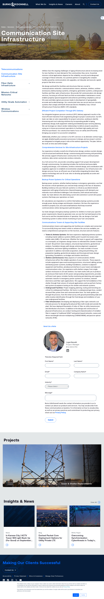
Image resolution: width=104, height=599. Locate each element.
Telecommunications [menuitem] (12, 69)
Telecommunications (23, 27)
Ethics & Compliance (36, 576)
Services (11, 27)
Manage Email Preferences (54, 576)
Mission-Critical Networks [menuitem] (9, 93)
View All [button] (95, 502)
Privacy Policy (66, 587)
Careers (69, 4)
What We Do (41, 4)
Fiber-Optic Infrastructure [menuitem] (8, 84)
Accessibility (7, 576)
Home (3, 27)
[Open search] (84, 4)
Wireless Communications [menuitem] (10, 110)
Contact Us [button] (10, 570)
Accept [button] (76, 595)
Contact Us (94, 4)
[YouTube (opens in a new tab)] (21, 580)
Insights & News (56, 4)
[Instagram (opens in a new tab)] (12, 580)
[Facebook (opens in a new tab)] (8, 580)
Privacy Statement (20, 576)
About (77, 4)
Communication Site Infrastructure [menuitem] (11, 75)
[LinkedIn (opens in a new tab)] (4, 580)
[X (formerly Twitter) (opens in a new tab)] (16, 580)
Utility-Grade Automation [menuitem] (14, 102)
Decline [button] (83, 595)
